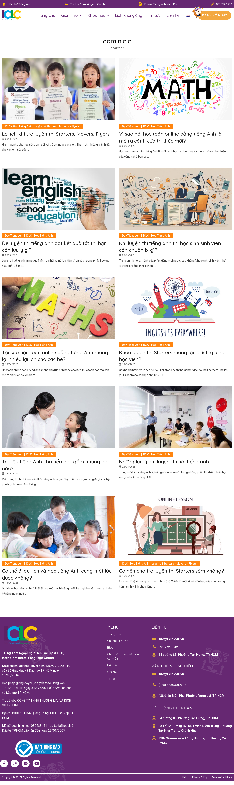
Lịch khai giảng (128, 16)
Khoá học (98, 16)
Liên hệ (172, 16)
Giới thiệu (71, 16)
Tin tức (154, 16)
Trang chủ (46, 16)
